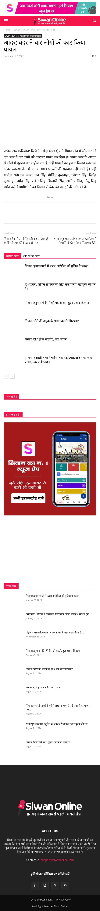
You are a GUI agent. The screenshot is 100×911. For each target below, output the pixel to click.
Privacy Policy (63, 899)
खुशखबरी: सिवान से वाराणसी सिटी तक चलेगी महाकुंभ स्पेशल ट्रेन (57, 614)
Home (7, 29)
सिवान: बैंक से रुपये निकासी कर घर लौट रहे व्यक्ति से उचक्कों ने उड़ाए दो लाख (26, 241)
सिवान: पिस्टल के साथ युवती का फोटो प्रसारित (48, 742)
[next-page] (12, 376)
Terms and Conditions (41, 899)
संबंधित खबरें (12, 256)
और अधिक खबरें (31, 256)
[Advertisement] (50, 549)
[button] (6, 21)
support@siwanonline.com (57, 860)
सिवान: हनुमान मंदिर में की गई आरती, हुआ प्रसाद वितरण (57, 303)
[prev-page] (6, 376)
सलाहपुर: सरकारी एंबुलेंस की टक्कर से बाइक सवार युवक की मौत (57, 724)
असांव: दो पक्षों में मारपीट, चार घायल (46, 339)
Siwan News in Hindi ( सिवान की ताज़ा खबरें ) (35, 29)
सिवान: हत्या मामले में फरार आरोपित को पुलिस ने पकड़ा (56, 266)
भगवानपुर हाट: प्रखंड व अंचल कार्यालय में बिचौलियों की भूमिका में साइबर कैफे (75, 241)
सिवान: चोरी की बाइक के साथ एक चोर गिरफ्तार (52, 321)
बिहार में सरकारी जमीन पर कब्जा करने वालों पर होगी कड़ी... (55, 632)
